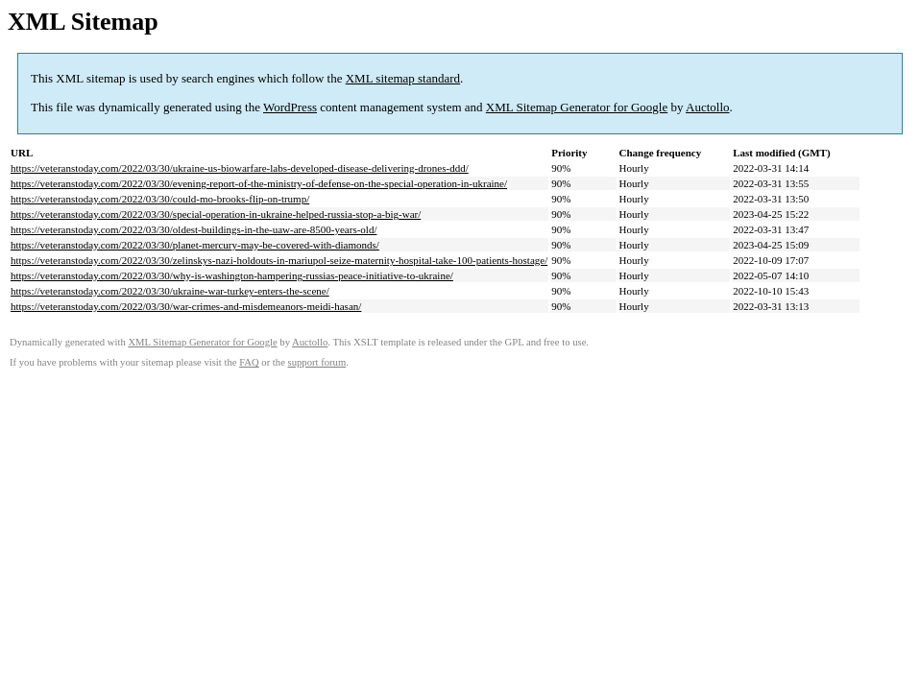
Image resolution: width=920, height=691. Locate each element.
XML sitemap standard (403, 78)
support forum (317, 362)
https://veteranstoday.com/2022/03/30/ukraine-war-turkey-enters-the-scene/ (170, 291)
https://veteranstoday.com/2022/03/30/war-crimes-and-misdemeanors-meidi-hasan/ (186, 306)
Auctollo (708, 107)
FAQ (249, 362)
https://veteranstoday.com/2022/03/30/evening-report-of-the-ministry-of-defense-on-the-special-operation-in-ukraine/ (259, 183)
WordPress (290, 107)
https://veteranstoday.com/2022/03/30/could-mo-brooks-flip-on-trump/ (160, 198)
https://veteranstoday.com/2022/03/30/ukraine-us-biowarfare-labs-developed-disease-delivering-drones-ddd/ (240, 168)
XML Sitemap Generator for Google (576, 107)
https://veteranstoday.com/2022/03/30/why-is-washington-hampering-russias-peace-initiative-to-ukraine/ (232, 275)
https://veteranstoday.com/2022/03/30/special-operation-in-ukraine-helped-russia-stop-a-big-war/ (216, 214)
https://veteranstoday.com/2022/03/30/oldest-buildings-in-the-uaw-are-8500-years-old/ (193, 229)
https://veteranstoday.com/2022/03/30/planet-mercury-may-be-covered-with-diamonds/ (195, 244)
